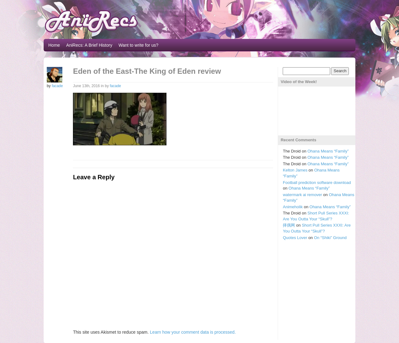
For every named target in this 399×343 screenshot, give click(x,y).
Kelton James (295, 170)
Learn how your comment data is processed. (193, 332)
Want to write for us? (138, 45)
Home (54, 45)
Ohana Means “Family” (328, 151)
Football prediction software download (317, 182)
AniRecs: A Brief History (89, 45)
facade (57, 86)
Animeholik (293, 206)
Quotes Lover (295, 237)
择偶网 (289, 225)
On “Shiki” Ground (330, 237)
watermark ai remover (302, 194)
